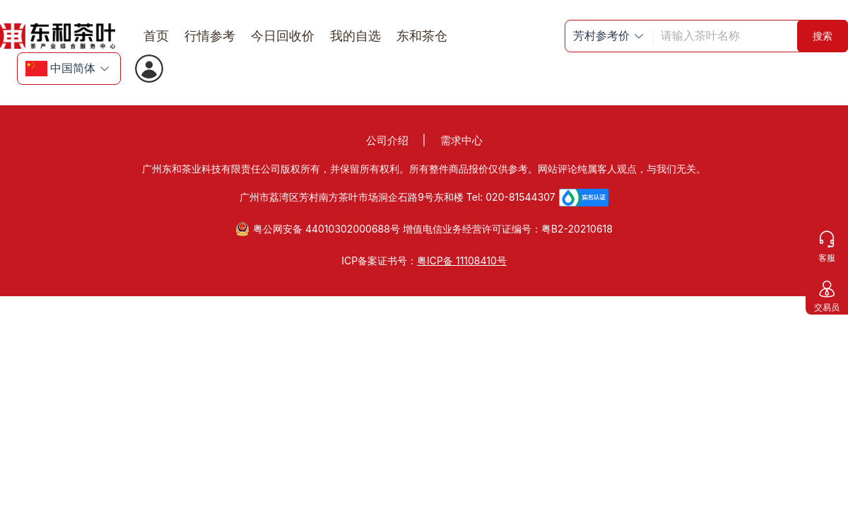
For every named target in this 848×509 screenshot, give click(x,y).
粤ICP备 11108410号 (462, 261)
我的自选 (355, 35)
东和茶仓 (421, 35)
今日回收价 (282, 35)
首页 (156, 35)
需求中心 (461, 140)
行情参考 (209, 35)
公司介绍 (387, 140)
